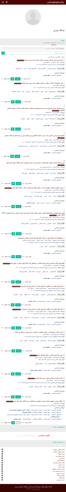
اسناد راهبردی (33, 223)
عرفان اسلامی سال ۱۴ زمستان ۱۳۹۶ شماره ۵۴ (50, 360)
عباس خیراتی (48, 190)
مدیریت (48, 203)
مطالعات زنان (24, 436)
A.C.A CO (28, 489)
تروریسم (38, 272)
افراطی (49, 387)
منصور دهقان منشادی (40, 288)
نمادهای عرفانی (39, 364)
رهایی (28, 119)
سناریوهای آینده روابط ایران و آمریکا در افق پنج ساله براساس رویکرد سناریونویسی (40, 238)
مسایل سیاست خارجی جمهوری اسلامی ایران (18, 415)
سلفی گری (53, 173)
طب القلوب (27, 295)
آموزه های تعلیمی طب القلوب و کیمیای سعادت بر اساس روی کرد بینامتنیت (37, 286)
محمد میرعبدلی (55, 62)
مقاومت (23, 119)
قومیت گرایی (40, 173)
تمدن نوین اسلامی (23, 146)
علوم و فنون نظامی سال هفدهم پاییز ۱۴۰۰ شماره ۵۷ (48, 192)
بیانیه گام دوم (43, 146)
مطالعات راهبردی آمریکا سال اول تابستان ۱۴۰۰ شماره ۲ (47, 219)
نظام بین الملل (42, 69)
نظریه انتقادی (39, 119)
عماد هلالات (48, 113)
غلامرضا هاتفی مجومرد (53, 288)
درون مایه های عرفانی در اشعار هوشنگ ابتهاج (46, 355)
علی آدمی (56, 380)
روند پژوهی (45, 272)
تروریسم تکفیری (51, 69)
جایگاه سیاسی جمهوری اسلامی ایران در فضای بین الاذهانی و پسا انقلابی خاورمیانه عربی (34, 401)
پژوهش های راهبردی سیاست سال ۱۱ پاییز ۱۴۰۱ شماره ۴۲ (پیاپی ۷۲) (44, 169)
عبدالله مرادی (46, 62)
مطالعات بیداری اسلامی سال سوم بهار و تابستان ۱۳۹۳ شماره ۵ (45, 406)
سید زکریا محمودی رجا (45, 167)
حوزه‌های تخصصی (56, 75)
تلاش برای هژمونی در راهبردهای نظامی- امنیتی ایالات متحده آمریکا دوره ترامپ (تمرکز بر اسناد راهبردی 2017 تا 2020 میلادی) (33, 214)
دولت (22, 92)
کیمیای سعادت (35, 295)
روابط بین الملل (28, 196)
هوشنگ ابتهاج (52, 364)
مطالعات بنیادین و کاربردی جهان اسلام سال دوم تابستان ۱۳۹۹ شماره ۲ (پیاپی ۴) (41, 268)
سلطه (32, 119)
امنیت (25, 69)
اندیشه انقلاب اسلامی (50, 119)
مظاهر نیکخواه (47, 357)
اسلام (37, 341)
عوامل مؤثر (24, 173)
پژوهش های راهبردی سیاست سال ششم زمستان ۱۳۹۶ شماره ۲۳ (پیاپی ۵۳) (42, 383)
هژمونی (28, 92)
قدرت (54, 196)
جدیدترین (53, 43)
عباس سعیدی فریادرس (45, 217)
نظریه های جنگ (38, 196)
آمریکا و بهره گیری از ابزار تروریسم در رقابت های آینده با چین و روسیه (40, 60)
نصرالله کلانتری (47, 265)
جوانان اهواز (32, 173)
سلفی (54, 387)
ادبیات (48, 301)
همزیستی (31, 341)
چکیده (17, 79)
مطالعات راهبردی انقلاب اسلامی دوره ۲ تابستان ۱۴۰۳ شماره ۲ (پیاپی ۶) (43, 142)
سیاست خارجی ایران (37, 410)
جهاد (46, 92)
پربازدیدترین (46, 43)
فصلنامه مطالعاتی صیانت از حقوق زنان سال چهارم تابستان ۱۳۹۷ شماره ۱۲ (43, 337)
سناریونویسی (52, 246)
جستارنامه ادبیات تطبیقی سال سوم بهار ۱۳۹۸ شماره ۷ (47, 291)
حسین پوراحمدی (55, 334)
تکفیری (47, 173)
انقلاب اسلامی (52, 146)
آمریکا (54, 223)
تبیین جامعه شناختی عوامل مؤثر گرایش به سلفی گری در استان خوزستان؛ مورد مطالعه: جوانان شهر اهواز (35, 164)
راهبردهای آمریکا (32, 69)
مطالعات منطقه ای (37, 412)
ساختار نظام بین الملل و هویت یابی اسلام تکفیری (45, 378)
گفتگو (26, 341)
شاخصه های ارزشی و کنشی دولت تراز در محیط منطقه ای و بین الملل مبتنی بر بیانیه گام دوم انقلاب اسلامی (34, 137)
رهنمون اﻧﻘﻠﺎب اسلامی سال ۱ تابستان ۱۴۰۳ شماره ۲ (48, 115)
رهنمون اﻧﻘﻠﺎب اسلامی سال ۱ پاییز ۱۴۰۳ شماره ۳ (49, 88)
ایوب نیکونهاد (48, 140)
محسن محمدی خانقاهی (29, 240)
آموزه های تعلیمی (51, 295)
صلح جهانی (43, 341)
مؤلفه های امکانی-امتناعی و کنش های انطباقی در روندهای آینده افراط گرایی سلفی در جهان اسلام (34, 263)
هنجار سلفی (31, 272)
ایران (41, 246)
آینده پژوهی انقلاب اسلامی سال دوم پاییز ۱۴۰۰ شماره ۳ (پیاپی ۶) (45, 242)
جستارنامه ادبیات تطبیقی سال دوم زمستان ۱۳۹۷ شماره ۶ (47, 314)
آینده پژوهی (19, 69)
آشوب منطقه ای (16, 92)
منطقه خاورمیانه (27, 419)
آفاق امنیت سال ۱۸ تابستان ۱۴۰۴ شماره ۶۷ (50, 65)
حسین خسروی (39, 357)
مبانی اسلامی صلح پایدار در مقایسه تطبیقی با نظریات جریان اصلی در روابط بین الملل (39, 332)
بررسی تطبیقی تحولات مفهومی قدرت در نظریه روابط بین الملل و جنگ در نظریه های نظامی (33, 188)
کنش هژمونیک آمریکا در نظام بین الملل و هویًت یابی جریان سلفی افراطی (38, 83)
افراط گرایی (53, 272)
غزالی (21, 295)
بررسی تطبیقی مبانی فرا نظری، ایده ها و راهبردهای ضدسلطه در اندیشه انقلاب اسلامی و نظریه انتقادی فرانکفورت (36, 109)
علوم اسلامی (47, 370)
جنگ (50, 196)
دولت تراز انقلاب (34, 146)
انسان (21, 341)
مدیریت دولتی (40, 203)
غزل (46, 364)
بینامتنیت (42, 295)
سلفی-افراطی (52, 92)
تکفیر (42, 92)
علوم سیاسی (47, 410)
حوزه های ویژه (41, 301)
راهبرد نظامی (42, 223)
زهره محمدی (40, 240)
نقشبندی (15, 295)
